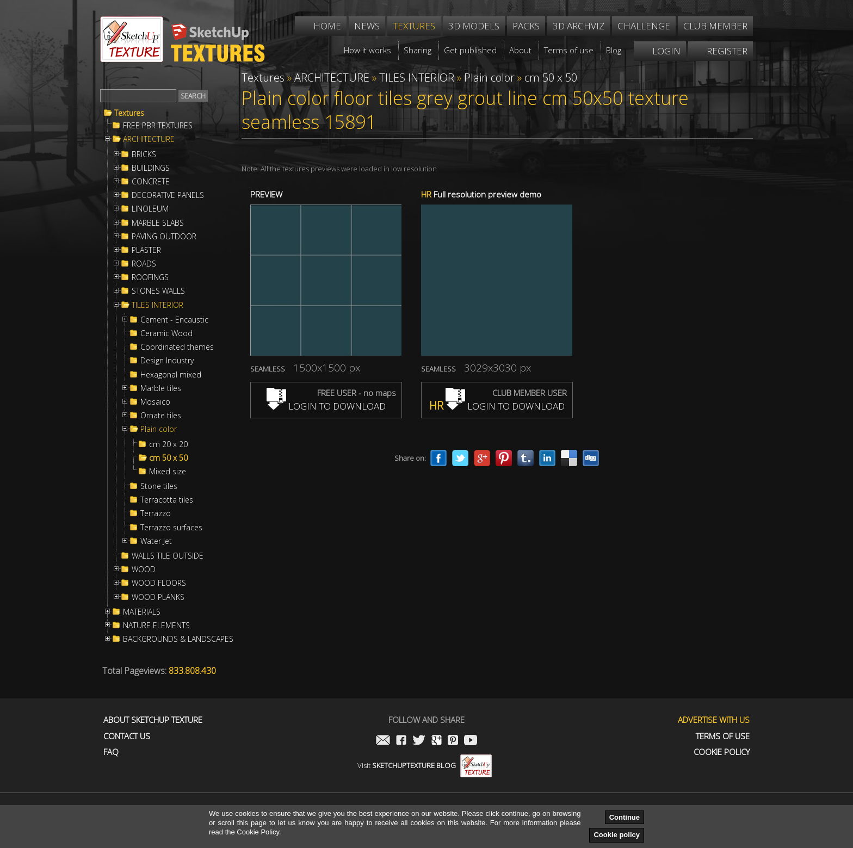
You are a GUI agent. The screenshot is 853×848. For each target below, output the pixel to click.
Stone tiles (158, 486)
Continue (624, 817)
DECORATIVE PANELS (168, 195)
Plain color (158, 429)
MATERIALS (141, 612)
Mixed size (167, 471)
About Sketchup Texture (152, 720)
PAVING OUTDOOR (164, 237)
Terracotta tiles (166, 500)
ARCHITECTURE (149, 139)
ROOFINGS (150, 277)
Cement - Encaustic (174, 320)
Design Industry (167, 361)
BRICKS (144, 154)
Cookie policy (617, 835)
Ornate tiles (160, 415)
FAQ (111, 752)
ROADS (144, 264)
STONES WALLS (158, 291)
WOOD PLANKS (158, 597)
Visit (424, 765)
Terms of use (723, 736)
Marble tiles (160, 388)
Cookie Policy (722, 752)
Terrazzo (155, 513)
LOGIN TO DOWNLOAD (326, 406)
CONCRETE (151, 182)
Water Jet (156, 541)
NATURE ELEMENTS (156, 625)
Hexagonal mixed (170, 375)
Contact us (126, 736)
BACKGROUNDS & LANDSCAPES (178, 639)
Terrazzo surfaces (171, 528)
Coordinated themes (177, 347)
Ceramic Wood (166, 333)
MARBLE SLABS (158, 223)
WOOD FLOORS (159, 583)
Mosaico (155, 402)
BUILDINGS (151, 168)
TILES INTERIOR (157, 305)
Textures (129, 113)
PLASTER (146, 250)
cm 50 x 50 (168, 458)
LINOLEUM (150, 209)
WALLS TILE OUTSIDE (167, 556)
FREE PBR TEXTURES (158, 126)
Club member (715, 26)
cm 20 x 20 (168, 444)
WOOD (144, 569)
